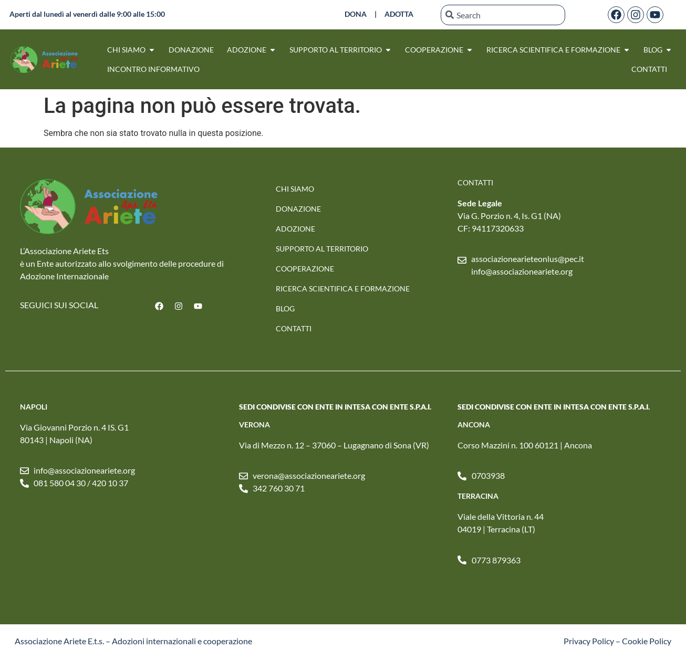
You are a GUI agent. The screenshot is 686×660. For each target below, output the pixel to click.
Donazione (298, 208)
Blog (285, 308)
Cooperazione (305, 268)
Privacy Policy (589, 641)
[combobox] (503, 15)
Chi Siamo (295, 188)
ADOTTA (398, 13)
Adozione (295, 228)
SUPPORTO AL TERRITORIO (322, 248)
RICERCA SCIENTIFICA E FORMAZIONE (343, 288)
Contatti (293, 328)
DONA (356, 13)
